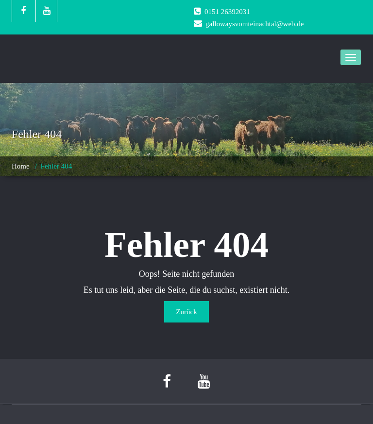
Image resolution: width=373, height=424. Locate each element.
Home (21, 166)
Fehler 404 (56, 166)
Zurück (186, 312)
